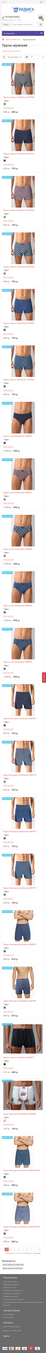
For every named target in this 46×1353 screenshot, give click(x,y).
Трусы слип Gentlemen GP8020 (17, 549)
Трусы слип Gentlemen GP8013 (17, 662)
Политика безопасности (12, 1290)
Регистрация (8, 1314)
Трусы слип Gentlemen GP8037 (17, 436)
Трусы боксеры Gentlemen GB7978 (19, 831)
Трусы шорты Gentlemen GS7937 (18, 154)
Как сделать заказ (10, 1282)
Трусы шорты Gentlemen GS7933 (18, 379)
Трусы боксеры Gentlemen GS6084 (19, 1114)
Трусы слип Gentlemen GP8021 (17, 492)
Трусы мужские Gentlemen (12, 1268)
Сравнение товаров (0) (11, 51)
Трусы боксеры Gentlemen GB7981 (19, 718)
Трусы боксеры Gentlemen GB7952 (19, 1001)
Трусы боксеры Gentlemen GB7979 (19, 775)
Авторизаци (7, 1317)
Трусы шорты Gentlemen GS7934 (18, 323)
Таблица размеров (10, 1285)
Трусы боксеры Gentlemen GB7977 (19, 888)
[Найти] (44, 677)
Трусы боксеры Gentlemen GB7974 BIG (21, 1170)
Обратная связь (9, 1287)
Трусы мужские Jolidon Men (13, 1264)
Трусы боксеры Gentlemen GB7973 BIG (21, 1227)
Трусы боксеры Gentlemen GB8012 (19, 944)
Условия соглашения (11, 1293)
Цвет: (7, 101)
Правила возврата (10, 1296)
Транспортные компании (13, 1299)
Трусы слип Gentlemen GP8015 (17, 605)
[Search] (41, 24)
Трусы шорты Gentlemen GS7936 (18, 210)
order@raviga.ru (14, 1327)
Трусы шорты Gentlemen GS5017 (18, 1057)
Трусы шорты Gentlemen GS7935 (18, 267)
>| (39, 1249)
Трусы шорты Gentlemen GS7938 (18, 97)
